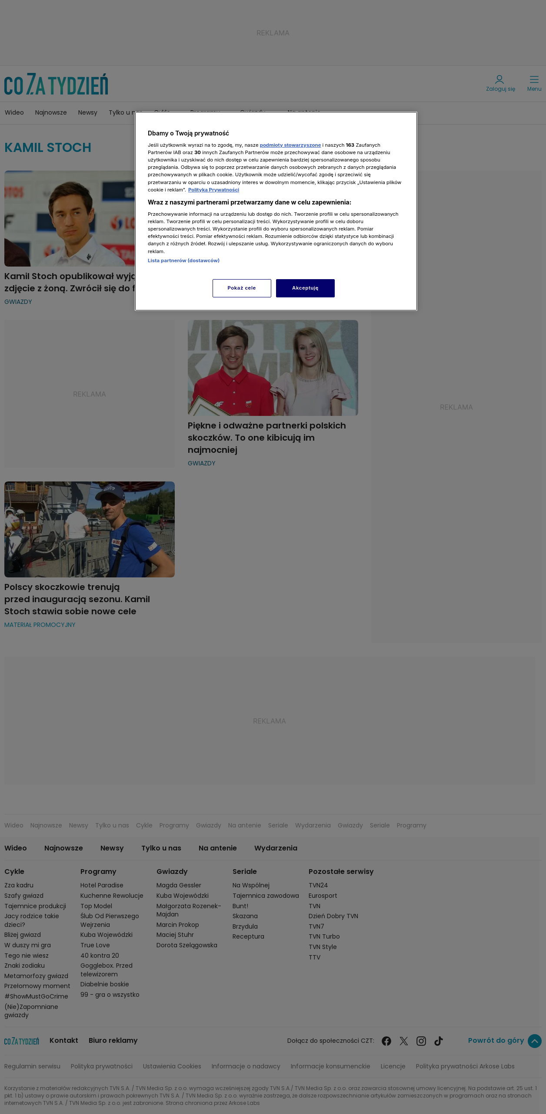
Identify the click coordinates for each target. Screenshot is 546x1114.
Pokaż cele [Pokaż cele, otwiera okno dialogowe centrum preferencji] (242, 288)
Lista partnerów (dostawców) (184, 260)
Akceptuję (305, 288)
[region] (276, 211)
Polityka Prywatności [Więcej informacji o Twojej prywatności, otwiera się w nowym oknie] (213, 190)
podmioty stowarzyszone (290, 145)
